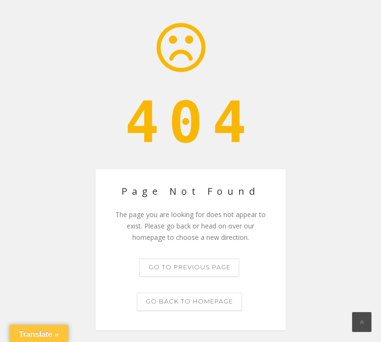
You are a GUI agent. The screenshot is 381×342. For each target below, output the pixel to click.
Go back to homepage (189, 301)
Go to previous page (190, 267)
